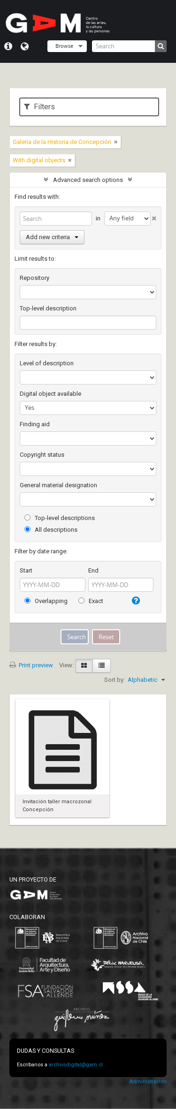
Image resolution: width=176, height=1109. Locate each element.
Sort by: (114, 679)
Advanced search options (88, 179)
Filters (39, 106)
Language (24, 46)
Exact (90, 600)
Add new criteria (52, 237)
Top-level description (48, 308)
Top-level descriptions (59, 517)
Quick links (8, 46)
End (93, 570)
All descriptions (50, 529)
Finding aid (35, 424)
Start (26, 570)
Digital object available (50, 393)
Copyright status (42, 454)
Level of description (47, 363)
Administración (148, 1082)
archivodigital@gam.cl (76, 1065)
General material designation (58, 485)
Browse (64, 45)
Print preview (31, 665)
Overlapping (46, 600)
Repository (34, 277)
